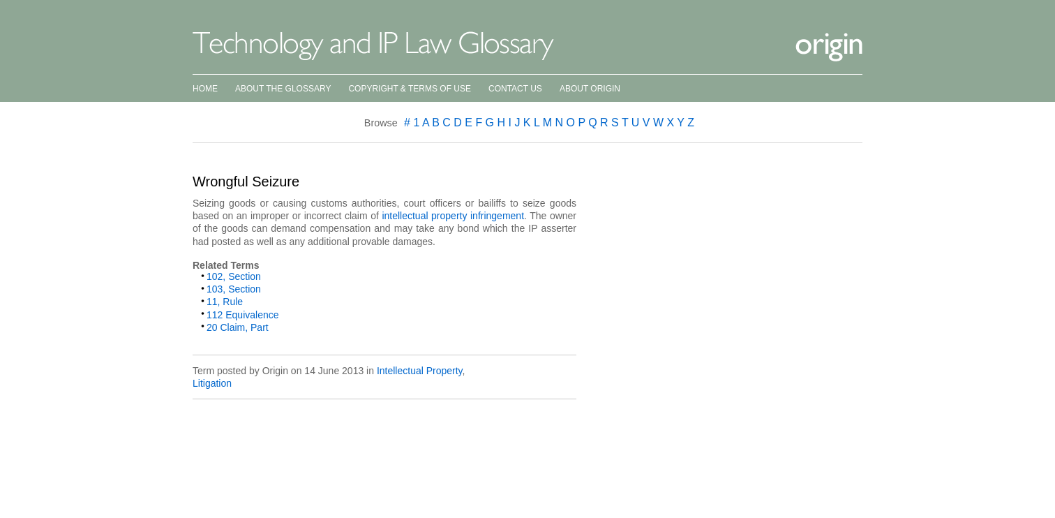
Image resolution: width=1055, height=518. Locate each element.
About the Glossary (283, 89)
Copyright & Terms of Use (409, 89)
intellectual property (424, 215)
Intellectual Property (420, 370)
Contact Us (515, 89)
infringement (497, 215)
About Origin (590, 89)
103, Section (234, 289)
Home (205, 89)
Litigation (212, 383)
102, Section (234, 276)
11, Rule (225, 301)
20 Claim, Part (238, 327)
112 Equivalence (243, 314)
